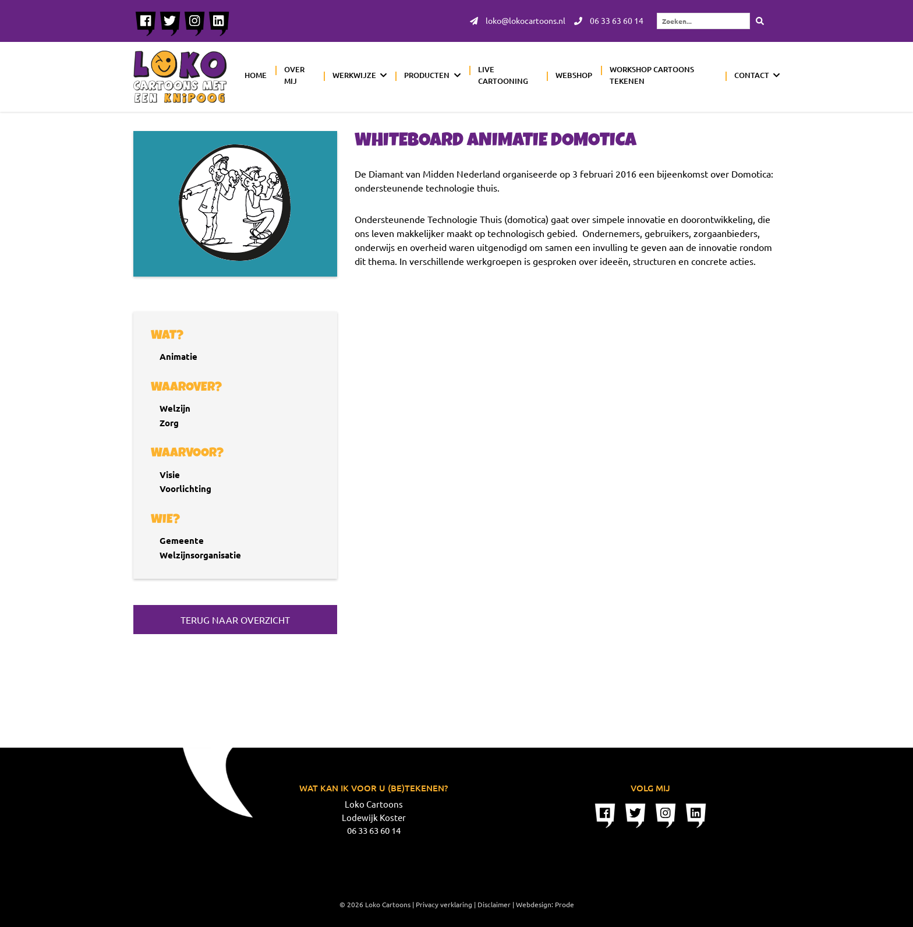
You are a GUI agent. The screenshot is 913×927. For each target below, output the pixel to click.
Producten (427, 75)
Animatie (178, 356)
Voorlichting (185, 488)
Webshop (573, 75)
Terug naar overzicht (235, 619)
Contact (751, 75)
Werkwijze (354, 75)
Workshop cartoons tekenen (652, 75)
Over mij (294, 75)
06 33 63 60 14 (608, 21)
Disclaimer (494, 904)
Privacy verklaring (444, 904)
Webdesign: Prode (545, 904)
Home (256, 75)
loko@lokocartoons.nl (517, 21)
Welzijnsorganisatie (200, 555)
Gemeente (182, 540)
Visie (170, 474)
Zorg (169, 423)
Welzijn (175, 408)
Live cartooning (503, 75)
